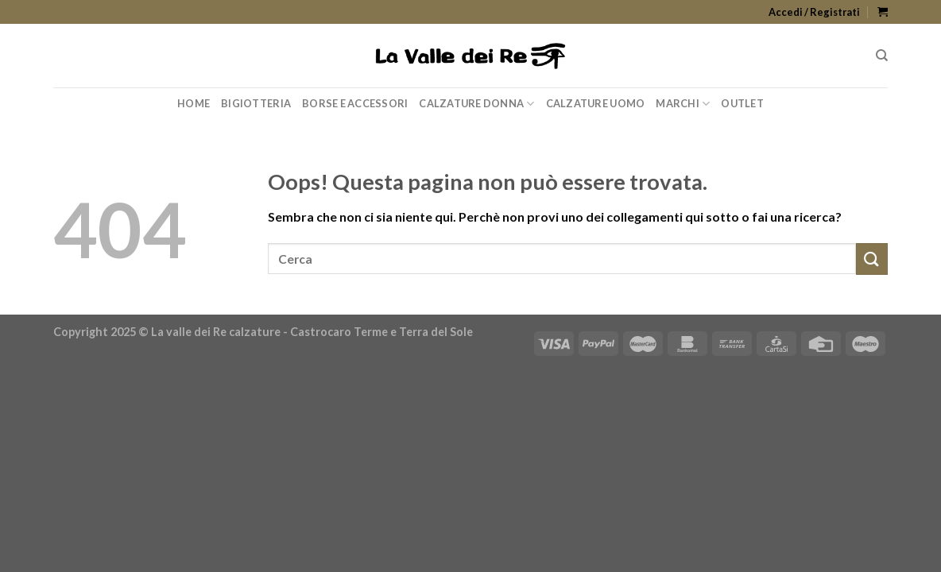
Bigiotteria (256, 103)
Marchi (683, 103)
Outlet (742, 103)
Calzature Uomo (595, 103)
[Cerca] (882, 56)
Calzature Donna (476, 103)
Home (193, 103)
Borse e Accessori (355, 103)
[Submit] (872, 258)
